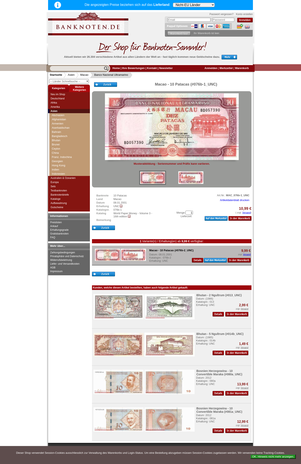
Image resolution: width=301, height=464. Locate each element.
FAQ (52, 237)
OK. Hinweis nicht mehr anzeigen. (273, 456)
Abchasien (58, 115)
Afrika (54, 102)
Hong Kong (58, 165)
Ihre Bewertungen (133, 68)
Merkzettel (226, 68)
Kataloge (55, 198)
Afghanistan (59, 119)
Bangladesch (59, 136)
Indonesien (58, 173)
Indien (55, 169)
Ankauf (54, 226)
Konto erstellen (244, 14)
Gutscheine (57, 207)
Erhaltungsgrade (59, 229)
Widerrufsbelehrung (61, 260)
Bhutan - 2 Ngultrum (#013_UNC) (219, 295)
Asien (71, 74)
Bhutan (56, 140)
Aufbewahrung (59, 203)
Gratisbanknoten (59, 233)
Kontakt (152, 68)
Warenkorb (242, 68)
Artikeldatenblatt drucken (234, 200)
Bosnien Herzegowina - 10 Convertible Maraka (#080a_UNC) (219, 372)
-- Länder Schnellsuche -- (69, 81)
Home (116, 68)
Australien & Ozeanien (63, 178)
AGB (52, 267)
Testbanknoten (59, 190)
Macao (84, 74)
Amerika (55, 106)
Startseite (56, 74)
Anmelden (210, 68)
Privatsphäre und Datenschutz (67, 256)
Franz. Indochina (62, 157)
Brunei (56, 144)
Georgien (57, 161)
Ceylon (56, 148)
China (55, 152)
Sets (53, 186)
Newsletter (166, 68)
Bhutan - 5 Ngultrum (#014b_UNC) (220, 334)
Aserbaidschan (61, 127)
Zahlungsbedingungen (62, 252)
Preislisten (56, 222)
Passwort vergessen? (221, 14)
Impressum (56, 271)
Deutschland (58, 98)
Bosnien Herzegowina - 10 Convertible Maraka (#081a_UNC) (219, 410)
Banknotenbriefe (60, 194)
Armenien (57, 123)
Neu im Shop (58, 94)
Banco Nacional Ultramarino (111, 74)
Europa (55, 182)
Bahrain (56, 131)
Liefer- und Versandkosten (64, 263)
